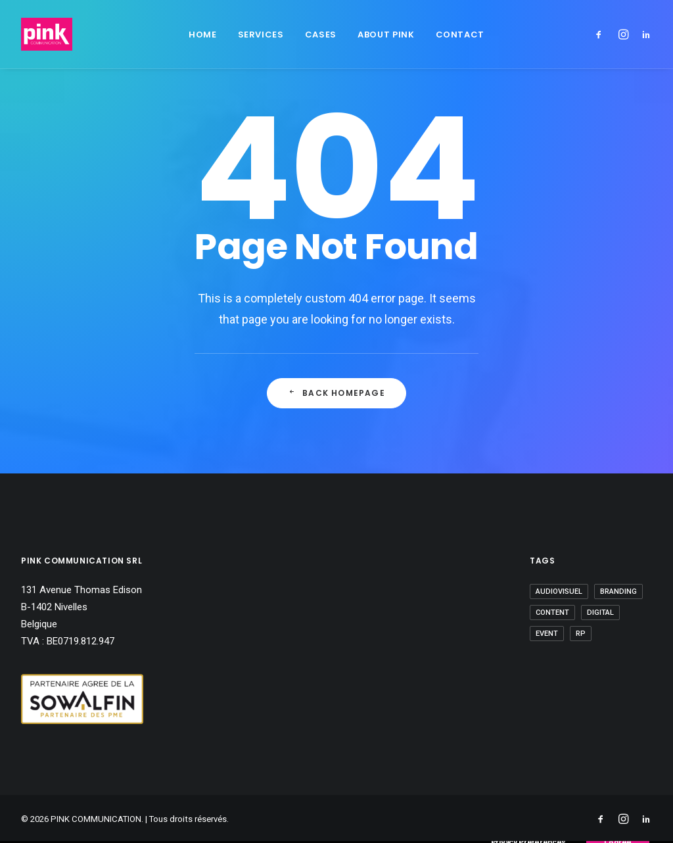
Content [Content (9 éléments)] (552, 612)
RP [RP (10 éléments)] (581, 633)
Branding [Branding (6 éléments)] (618, 591)
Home (203, 34)
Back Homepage (336, 392)
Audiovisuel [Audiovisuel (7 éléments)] (559, 591)
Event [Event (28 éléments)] (547, 633)
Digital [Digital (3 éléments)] (600, 612)
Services (261, 34)
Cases (320, 34)
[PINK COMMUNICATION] (46, 34)
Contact (460, 34)
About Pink (386, 34)
